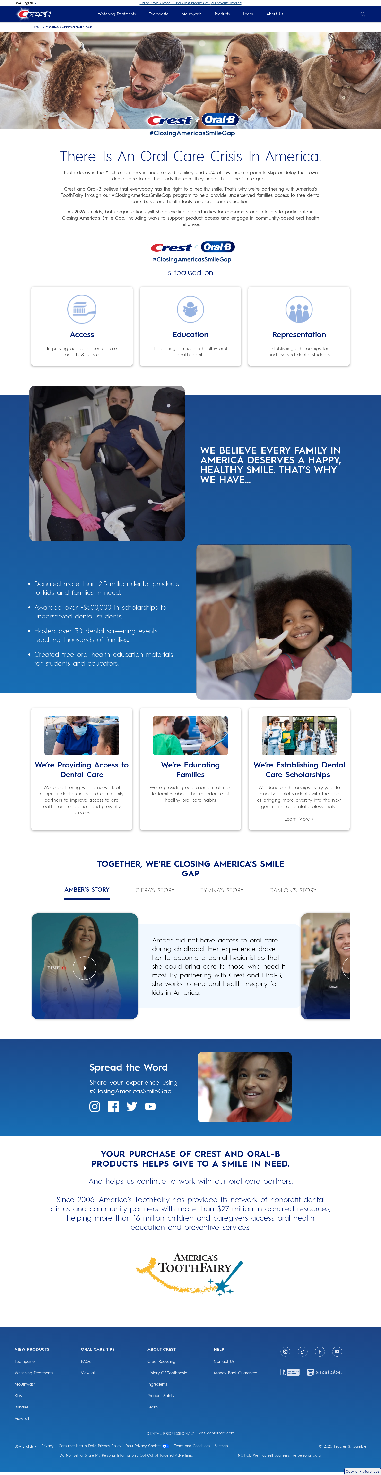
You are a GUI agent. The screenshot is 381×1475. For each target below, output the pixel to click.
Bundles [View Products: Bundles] (21, 1409)
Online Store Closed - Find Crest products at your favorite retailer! (191, 3)
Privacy (48, 1448)
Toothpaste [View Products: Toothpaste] (25, 1364)
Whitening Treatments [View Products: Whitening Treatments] (34, 1375)
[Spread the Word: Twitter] (131, 1109)
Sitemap (221, 1448)
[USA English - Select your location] (26, 3)
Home (37, 27)
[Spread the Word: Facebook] (113, 1109)
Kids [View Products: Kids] (18, 1398)
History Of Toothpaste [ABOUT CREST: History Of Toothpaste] (167, 1375)
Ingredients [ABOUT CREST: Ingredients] (157, 1386)
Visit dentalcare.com (216, 1435)
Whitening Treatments (117, 14)
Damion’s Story (293, 890)
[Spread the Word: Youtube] (150, 1109)
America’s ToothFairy (134, 1202)
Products (222, 14)
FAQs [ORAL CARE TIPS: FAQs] (86, 1364)
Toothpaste (158, 14)
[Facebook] (320, 1354)
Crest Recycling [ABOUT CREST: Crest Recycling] (161, 1364)
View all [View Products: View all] (22, 1421)
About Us (275, 14)
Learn (248, 14)
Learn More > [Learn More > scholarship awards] (299, 819)
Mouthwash (191, 14)
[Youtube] (337, 1354)
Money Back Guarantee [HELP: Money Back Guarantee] (235, 1375)
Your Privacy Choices (147, 1448)
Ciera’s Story (155, 890)
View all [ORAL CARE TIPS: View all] (88, 1375)
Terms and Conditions (192, 1448)
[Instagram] (285, 1354)
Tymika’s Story (222, 890)
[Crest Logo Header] (33, 14)
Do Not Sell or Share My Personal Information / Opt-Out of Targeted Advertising (126, 1458)
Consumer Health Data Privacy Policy (90, 1448)
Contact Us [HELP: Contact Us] (224, 1364)
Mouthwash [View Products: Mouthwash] (25, 1386)
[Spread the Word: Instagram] (94, 1109)
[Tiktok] (303, 1354)
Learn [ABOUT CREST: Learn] (152, 1409)
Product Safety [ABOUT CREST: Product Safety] (160, 1398)
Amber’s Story (87, 889)
